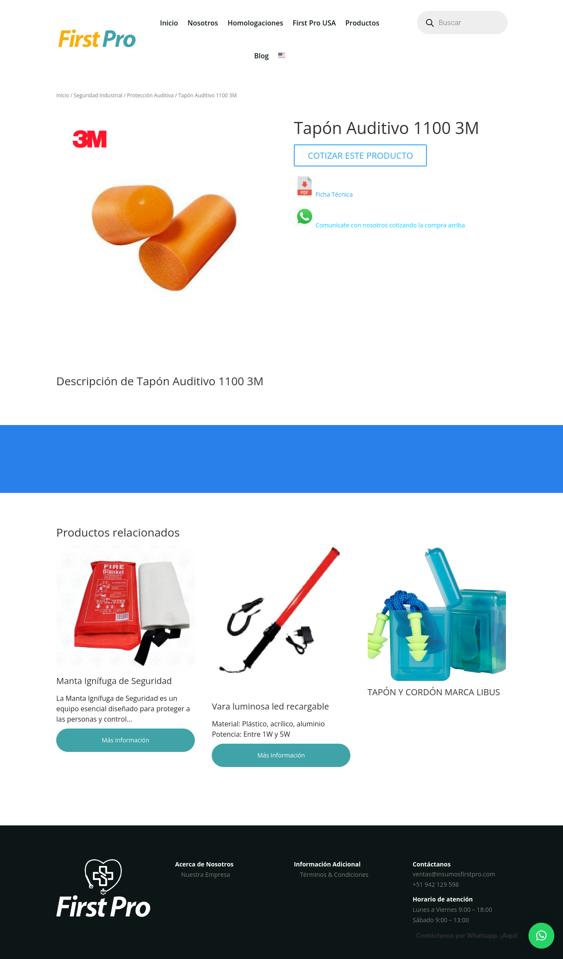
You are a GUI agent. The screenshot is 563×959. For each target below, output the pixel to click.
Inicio (169, 23)
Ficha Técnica (334, 194)
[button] (541, 936)
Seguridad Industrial (98, 95)
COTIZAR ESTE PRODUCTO (360, 155)
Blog (261, 56)
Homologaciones (255, 23)
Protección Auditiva (150, 95)
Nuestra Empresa (205, 874)
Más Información (125, 740)
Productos (362, 23)
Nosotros (203, 23)
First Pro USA (314, 23)
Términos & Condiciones (334, 874)
